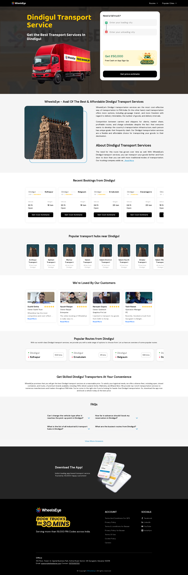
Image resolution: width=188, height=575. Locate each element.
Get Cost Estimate (41, 214)
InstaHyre (146, 530)
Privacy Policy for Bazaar (115, 530)
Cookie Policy (110, 539)
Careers (108, 543)
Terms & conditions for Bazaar (117, 526)
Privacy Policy (110, 522)
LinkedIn (145, 522)
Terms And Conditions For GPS (117, 518)
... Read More (128, 160)
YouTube (146, 526)
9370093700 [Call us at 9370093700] (74, 563)
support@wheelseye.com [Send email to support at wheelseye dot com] (51, 563)
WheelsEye (91, 571)
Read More (32, 319)
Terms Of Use (110, 534)
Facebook (146, 518)
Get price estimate (130, 74)
